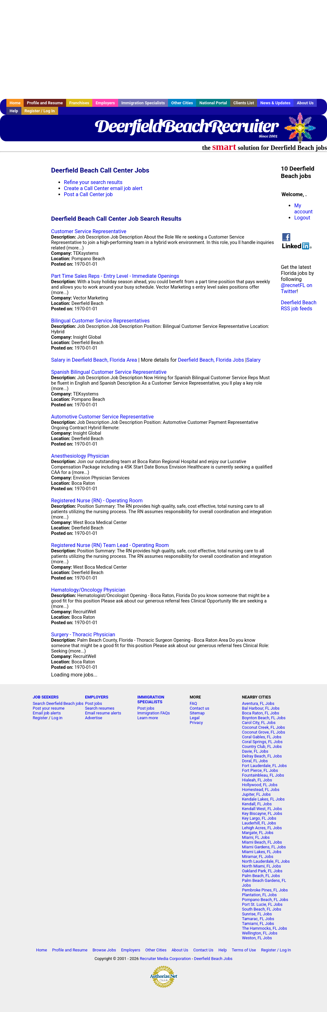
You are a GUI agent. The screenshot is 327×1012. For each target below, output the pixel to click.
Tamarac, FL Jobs (258, 918)
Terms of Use (244, 950)
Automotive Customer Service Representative (102, 417)
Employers (105, 102)
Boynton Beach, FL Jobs (263, 717)
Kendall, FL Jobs (257, 803)
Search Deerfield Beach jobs (58, 703)
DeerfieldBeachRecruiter (186, 126)
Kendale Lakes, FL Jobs (263, 799)
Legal (195, 717)
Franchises (79, 102)
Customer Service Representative (88, 231)
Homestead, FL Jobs (260, 789)
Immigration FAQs (153, 713)
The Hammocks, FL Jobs (264, 928)
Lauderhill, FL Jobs (259, 823)
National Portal (213, 102)
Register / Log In (40, 110)
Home (15, 102)
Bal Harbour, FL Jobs (261, 708)
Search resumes (99, 708)
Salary (254, 360)
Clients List (243, 102)
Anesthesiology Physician (80, 456)
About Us (305, 102)
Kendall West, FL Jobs (262, 808)
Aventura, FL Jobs (258, 703)
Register (40, 717)
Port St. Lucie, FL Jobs (262, 904)
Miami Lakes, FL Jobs (261, 851)
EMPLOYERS (96, 697)
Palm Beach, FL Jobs (261, 875)
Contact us (199, 708)
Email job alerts (47, 713)
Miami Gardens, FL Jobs (264, 847)
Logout (302, 218)
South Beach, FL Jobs (261, 909)
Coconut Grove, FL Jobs (263, 732)
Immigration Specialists (143, 102)
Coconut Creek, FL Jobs (263, 727)
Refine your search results (93, 182)
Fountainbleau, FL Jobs (263, 775)
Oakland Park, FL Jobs (262, 870)
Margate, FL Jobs (257, 832)
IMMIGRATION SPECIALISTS (150, 699)
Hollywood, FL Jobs (260, 784)
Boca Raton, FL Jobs (260, 713)
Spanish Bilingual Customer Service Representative (108, 372)
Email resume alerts (103, 713)
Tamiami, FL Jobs (258, 923)
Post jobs (93, 703)
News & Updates (275, 102)
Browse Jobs (104, 950)
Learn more (147, 717)
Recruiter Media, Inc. (303, 131)
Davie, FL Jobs (255, 751)
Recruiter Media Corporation (165, 958)
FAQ (193, 703)
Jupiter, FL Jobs (256, 794)
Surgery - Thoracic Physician (83, 635)
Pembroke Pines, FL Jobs (265, 890)
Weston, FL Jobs (257, 937)
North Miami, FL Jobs (261, 866)
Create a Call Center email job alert (103, 188)
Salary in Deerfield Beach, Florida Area (94, 360)
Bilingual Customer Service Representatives (100, 321)
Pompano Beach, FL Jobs (265, 899)
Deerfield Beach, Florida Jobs (211, 360)
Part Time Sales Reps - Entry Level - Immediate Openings (115, 276)
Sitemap (197, 713)
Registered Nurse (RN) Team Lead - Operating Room (110, 545)
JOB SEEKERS (45, 697)
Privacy (196, 722)
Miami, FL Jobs (256, 837)
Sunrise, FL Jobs (257, 914)
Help (14, 110)
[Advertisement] (163, 49)
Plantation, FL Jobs (259, 894)
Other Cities (182, 102)
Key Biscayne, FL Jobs (262, 813)
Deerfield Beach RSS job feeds (298, 305)
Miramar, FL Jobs (257, 856)
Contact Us (203, 950)
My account (303, 209)
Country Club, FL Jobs (262, 746)
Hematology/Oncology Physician (88, 590)
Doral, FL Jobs (255, 760)
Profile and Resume (45, 102)
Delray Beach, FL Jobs (262, 756)
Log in (57, 717)
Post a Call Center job (88, 194)
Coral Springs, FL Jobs (262, 741)
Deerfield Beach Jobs (213, 958)
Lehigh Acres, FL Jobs (262, 827)
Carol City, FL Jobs (259, 722)
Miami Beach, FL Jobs (262, 842)
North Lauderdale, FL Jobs (266, 861)
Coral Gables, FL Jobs (261, 737)
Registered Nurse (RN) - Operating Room (96, 501)
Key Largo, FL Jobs (259, 818)
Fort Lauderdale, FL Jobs (264, 765)
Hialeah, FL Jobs (257, 780)
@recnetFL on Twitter (296, 288)
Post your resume (49, 708)
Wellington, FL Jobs (260, 933)
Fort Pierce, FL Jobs (260, 770)
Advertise (93, 717)
